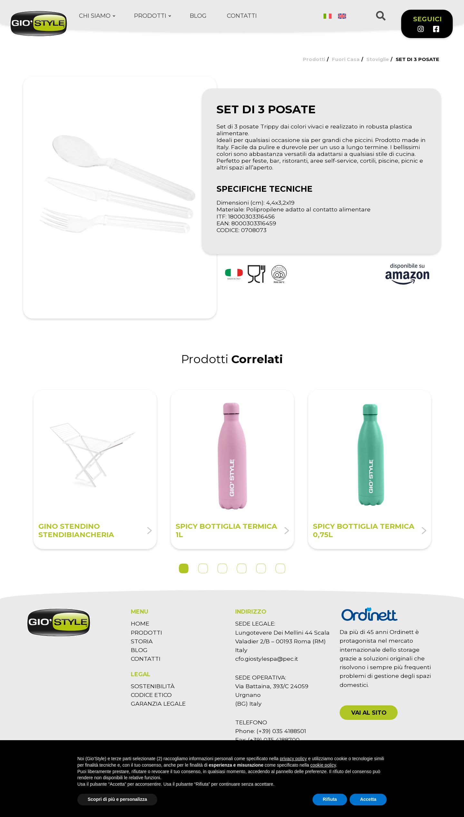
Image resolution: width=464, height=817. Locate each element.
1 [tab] (183, 568)
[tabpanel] (95, 469)
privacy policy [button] (293, 758)
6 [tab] (280, 568)
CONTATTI (145, 658)
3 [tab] (222, 568)
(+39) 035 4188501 (281, 731)
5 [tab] (261, 568)
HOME (140, 623)
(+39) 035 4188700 (274, 739)
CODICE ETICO (151, 694)
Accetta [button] (368, 799)
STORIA (142, 641)
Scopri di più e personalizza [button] (117, 799)
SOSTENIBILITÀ (153, 686)
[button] (369, 712)
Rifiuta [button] (330, 799)
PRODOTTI (146, 632)
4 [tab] (242, 568)
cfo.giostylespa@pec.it (266, 658)
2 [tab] (203, 568)
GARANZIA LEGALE (158, 703)
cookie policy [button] (323, 765)
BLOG (139, 650)
